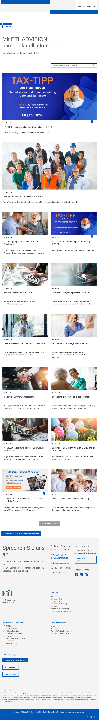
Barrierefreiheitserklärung (60, 609)
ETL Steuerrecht (8, 641)
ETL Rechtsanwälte (9, 628)
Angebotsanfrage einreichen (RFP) (15, 660)
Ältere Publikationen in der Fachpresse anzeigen (21, 534)
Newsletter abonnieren (81, 560)
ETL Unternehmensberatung (12, 633)
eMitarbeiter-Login (10, 674)
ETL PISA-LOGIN (10, 667)
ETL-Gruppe (55, 601)
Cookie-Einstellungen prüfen (61, 611)
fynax (53, 626)
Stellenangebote (57, 599)
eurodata (54, 628)
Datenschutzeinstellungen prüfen (73, 712)
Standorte (54, 596)
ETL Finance (7, 636)
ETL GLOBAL (7, 626)
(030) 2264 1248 (58, 555)
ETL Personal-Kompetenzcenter (14, 638)
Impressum (55, 606)
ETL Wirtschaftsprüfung (11, 631)
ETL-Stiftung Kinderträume (60, 633)
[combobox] (74, 65)
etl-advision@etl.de (59, 558)
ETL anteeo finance (9, 643)
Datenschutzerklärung (59, 604)
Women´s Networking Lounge (61, 631)
